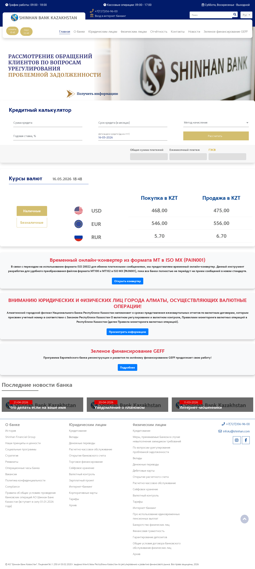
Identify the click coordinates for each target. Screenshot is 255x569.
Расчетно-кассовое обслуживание (90, 449)
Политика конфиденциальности (25, 480)
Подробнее (127, 367)
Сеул (26, 31)
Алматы (12, 31)
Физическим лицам (149, 424)
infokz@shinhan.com (234, 431)
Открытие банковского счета (87, 455)
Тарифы (74, 499)
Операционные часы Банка (22, 468)
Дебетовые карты (144, 470)
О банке (12, 424)
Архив (72, 505)
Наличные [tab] (32, 210)
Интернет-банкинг (80, 486)
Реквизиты (11, 462)
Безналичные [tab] (31, 222)
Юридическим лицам (87, 424)
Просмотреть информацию (127, 332)
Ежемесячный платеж (184, 150)
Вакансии (11, 474)
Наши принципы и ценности (23, 443)
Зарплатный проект (81, 480)
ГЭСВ (212, 150)
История (10, 431)
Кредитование (78, 431)
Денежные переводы (82, 443)
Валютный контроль (82, 474)
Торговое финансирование (86, 462)
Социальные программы (20, 449)
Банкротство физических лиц (151, 525)
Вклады (73, 437)
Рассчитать (215, 136)
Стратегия (11, 455)
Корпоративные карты (83, 493)
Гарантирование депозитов (150, 537)
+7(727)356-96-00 (104, 11)
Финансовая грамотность (149, 531)
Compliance (12, 486)
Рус (245, 15)
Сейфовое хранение (81, 468)
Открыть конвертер (127, 281)
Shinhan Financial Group (20, 437)
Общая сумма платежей (146, 150)
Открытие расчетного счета (151, 477)
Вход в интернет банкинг (108, 16)
